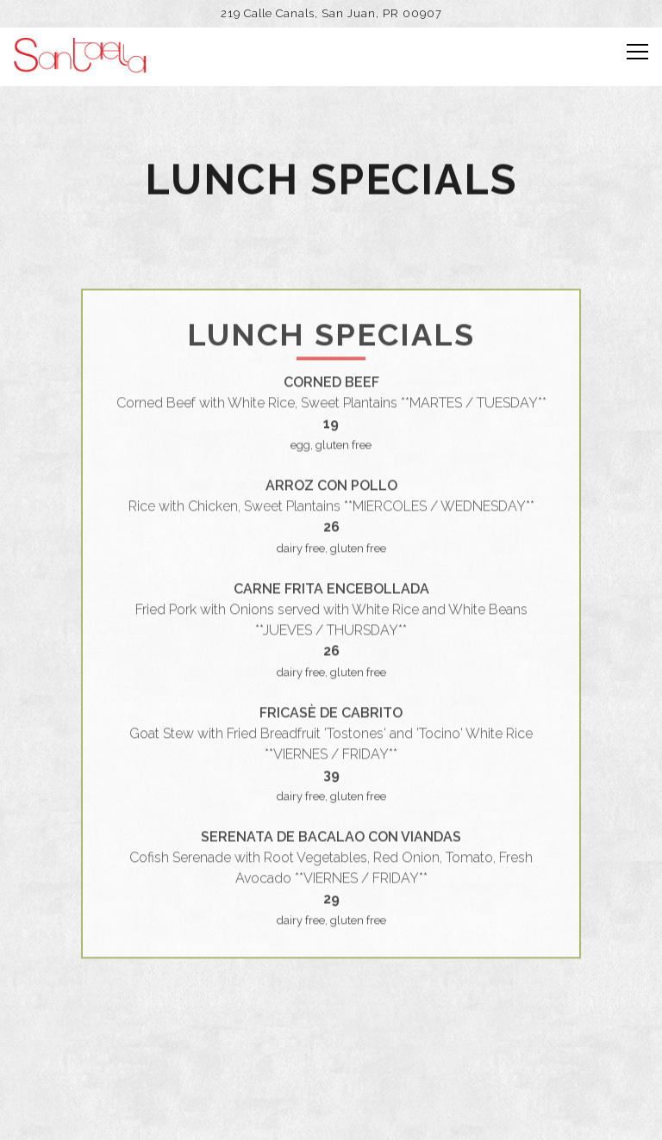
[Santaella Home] (80, 53)
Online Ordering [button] (331, 1115)
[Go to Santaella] (331, 13)
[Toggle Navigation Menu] (637, 51)
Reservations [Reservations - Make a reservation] (331, 1066)
